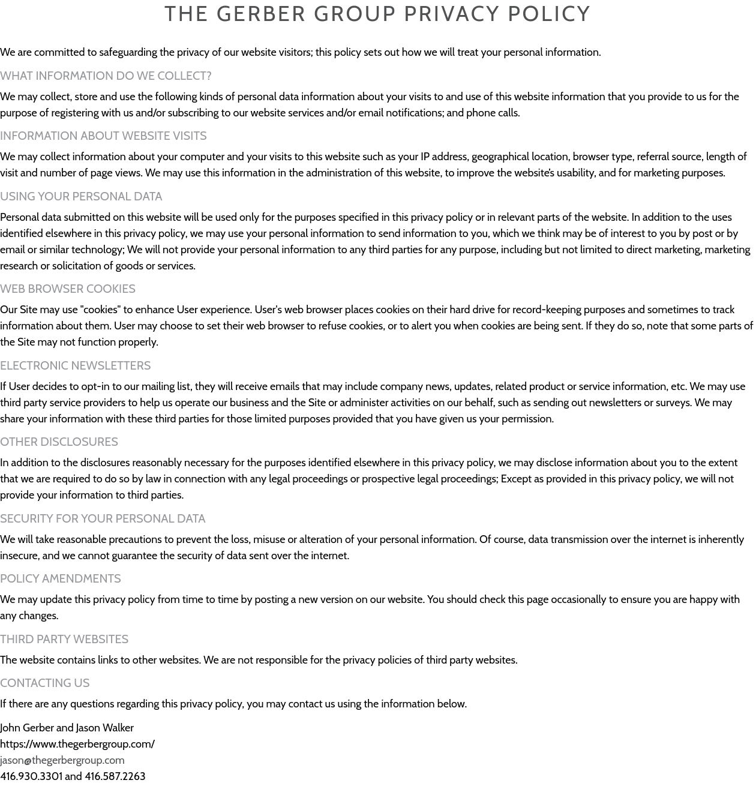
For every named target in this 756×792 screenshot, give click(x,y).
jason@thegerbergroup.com (62, 760)
